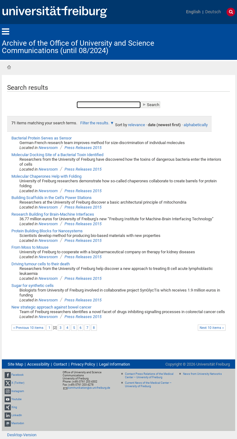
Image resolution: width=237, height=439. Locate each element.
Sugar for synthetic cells (32, 285)
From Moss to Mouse (29, 247)
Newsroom (48, 147)
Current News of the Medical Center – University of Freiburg (148, 384)
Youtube (16, 399)
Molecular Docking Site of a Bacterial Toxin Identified (57, 154)
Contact (60, 364)
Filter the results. (95, 123)
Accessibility (38, 364)
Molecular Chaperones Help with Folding (46, 176)
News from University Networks (202, 373)
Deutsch (213, 11)
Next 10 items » (212, 328)
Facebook (17, 374)
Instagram (17, 391)
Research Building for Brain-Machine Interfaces (52, 214)
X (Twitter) (17, 382)
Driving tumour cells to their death (40, 264)
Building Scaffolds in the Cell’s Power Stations (51, 197)
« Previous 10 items (28, 328)
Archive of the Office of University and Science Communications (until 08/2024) (78, 47)
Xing (14, 407)
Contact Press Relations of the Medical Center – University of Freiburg (149, 375)
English (193, 11)
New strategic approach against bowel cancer (51, 307)
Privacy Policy (83, 364)
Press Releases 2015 (83, 147)
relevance (136, 124)
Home (9, 67)
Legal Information (114, 364)
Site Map (15, 364)
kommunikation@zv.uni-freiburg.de (89, 387)
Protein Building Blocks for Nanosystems (47, 231)
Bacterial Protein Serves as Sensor (41, 138)
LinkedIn (16, 415)
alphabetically (196, 124)
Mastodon (17, 423)
